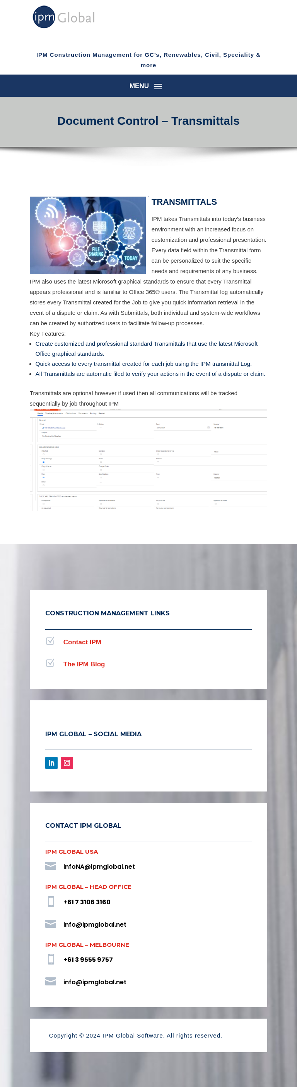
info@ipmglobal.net (94, 925)
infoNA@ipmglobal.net (99, 867)
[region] (148, 468)
